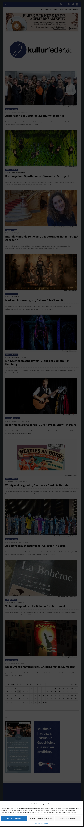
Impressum (46, 823)
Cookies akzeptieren (14, 818)
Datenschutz (38, 823)
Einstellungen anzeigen (68, 818)
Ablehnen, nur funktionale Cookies (41, 818)
